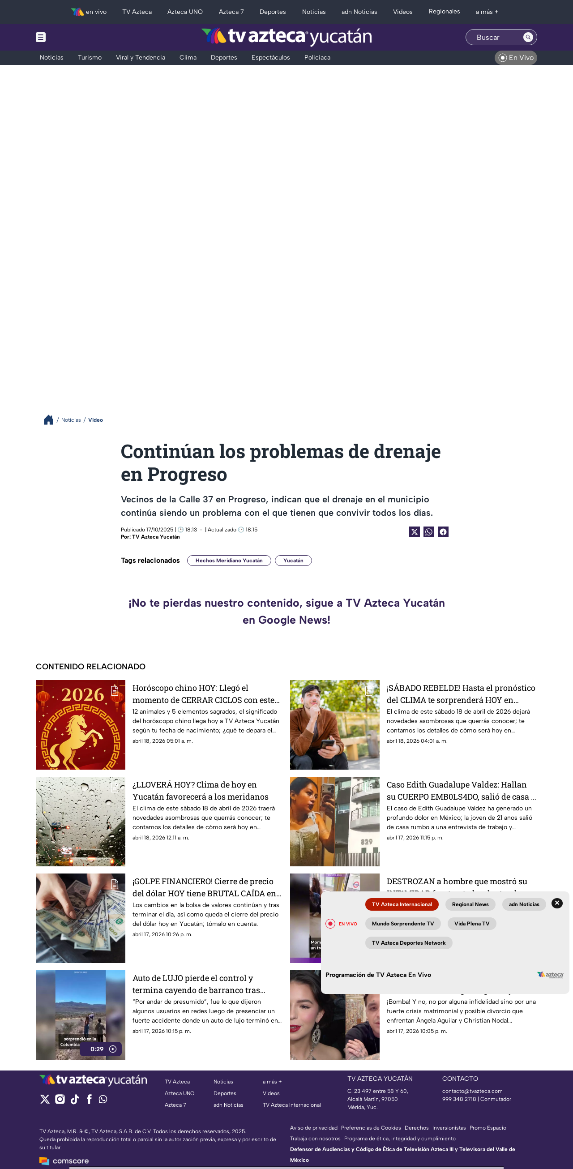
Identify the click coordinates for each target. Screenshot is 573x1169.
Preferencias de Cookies (371, 1128)
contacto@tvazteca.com (472, 1091)
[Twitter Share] (414, 532)
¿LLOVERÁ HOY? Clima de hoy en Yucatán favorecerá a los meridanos (201, 790)
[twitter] (45, 1102)
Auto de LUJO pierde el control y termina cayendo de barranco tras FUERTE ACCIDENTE (196, 983)
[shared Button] (428, 532)
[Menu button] (71, 37)
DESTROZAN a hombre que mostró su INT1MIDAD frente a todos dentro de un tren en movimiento (460, 887)
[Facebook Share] (443, 532)
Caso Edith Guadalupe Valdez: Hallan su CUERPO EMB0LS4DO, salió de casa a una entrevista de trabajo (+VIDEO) (461, 790)
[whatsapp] (102, 1101)
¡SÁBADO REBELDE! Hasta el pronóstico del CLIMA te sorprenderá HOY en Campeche (461, 693)
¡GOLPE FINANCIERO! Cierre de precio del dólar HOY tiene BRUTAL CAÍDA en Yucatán (204, 887)
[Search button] (528, 37)
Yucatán (293, 560)
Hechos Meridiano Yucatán (229, 560)
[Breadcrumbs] (52, 419)
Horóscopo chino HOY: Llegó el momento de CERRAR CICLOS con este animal (203, 693)
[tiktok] (74, 1102)
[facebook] (89, 1102)
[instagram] (59, 1102)
